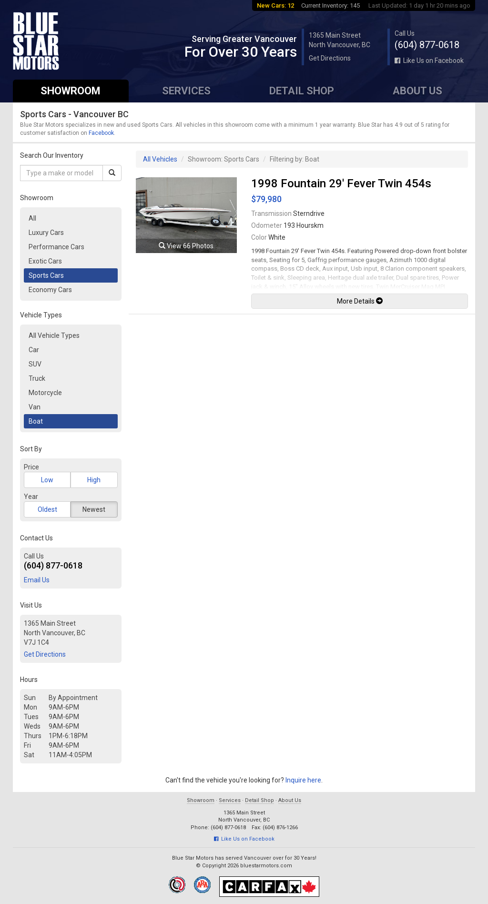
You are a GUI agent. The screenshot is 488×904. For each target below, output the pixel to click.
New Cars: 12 (275, 5)
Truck (37, 378)
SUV (35, 364)
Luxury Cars (46, 232)
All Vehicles (160, 159)
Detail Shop (301, 91)
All (32, 218)
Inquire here (303, 780)
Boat (36, 421)
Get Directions (330, 58)
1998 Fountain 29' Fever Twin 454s (341, 183)
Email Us (37, 580)
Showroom (71, 91)
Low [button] (47, 480)
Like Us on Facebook (429, 60)
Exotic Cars (45, 261)
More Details (360, 301)
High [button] (94, 480)
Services (186, 91)
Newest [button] (93, 509)
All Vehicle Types (54, 335)
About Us (417, 91)
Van (35, 407)
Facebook (101, 133)
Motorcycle (45, 392)
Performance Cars (56, 247)
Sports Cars (46, 275)
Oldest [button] (47, 509)
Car (34, 350)
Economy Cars (50, 290)
